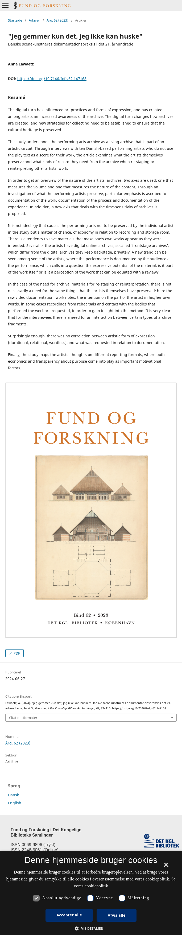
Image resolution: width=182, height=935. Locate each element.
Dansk (13, 794)
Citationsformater (23, 717)
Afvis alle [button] (117, 915)
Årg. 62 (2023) (57, 20)
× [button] (166, 866)
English (14, 802)
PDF (16, 653)
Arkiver (34, 20)
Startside (15, 20)
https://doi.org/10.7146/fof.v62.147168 (51, 78)
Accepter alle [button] (69, 914)
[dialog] (91, 893)
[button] (91, 928)
